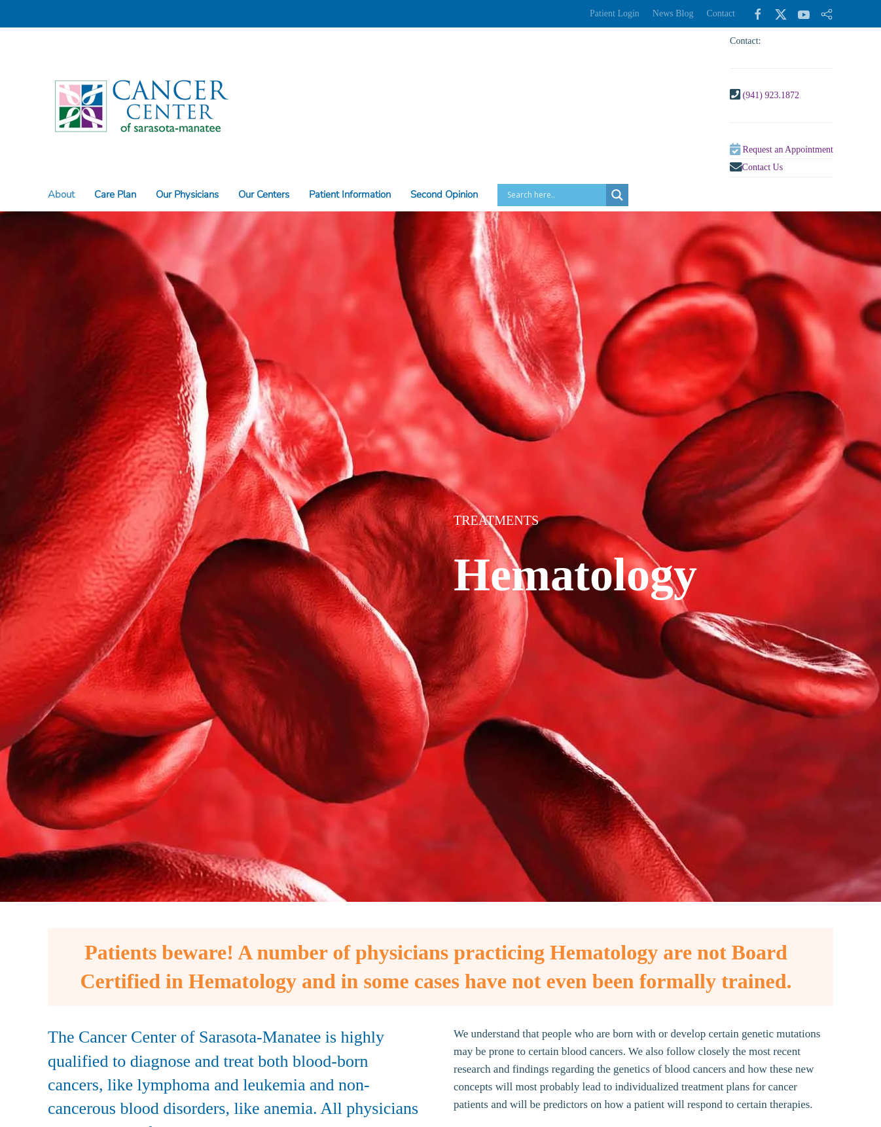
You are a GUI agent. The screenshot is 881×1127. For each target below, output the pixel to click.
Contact (720, 13)
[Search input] (555, 195)
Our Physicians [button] (187, 194)
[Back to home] (141, 106)
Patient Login (614, 13)
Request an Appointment (788, 149)
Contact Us (762, 167)
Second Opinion (444, 194)
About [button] (61, 194)
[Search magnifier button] (617, 195)
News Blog (673, 13)
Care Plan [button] (115, 194)
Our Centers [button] (263, 194)
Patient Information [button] (350, 194)
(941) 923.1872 (771, 95)
